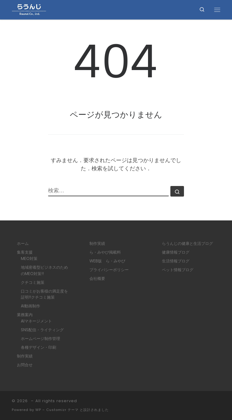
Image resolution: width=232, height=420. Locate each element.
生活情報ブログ (175, 261)
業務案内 (25, 315)
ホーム (23, 243)
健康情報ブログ (175, 252)
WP (38, 409)
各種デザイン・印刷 (38, 347)
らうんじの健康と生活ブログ (187, 243)
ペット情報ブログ (177, 270)
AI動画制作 (30, 306)
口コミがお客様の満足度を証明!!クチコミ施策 (44, 294)
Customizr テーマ (62, 409)
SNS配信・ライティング (42, 330)
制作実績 (25, 356)
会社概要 (97, 278)
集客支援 (25, 252)
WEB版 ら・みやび (107, 261)
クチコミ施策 (32, 282)
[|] (29, 9)
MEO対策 (29, 258)
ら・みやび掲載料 (105, 252)
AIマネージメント (36, 321)
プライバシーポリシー (109, 270)
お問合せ (25, 365)
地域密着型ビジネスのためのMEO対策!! (44, 271)
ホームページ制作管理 (40, 338)
